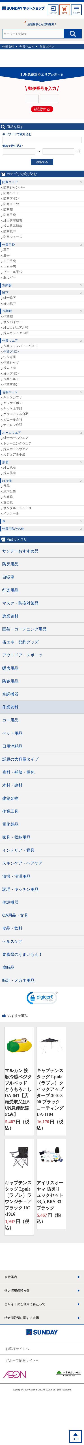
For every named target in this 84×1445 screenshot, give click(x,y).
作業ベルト (11, 379)
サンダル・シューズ (17, 508)
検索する (42, 162)
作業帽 (7, 311)
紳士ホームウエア (15, 438)
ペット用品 (12, 733)
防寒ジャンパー (14, 187)
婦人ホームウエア (15, 449)
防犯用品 (10, 681)
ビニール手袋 (12, 272)
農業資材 (10, 616)
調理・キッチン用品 (20, 889)
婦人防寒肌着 (12, 226)
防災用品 (10, 564)
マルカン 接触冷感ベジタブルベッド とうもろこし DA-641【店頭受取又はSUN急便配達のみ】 (18, 1092)
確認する (42, 109)
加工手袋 (9, 261)
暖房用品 (10, 668)
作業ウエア (26, 46)
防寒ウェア (10, 182)
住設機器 (10, 902)
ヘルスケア (12, 941)
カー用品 (10, 720)
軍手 (6, 250)
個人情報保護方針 (17, 1290)
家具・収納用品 (16, 837)
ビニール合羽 (12, 419)
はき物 (7, 480)
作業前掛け (11, 384)
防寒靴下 (9, 231)
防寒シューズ (12, 237)
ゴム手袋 (9, 266)
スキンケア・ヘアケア (22, 863)
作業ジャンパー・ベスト (20, 346)
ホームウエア (11, 432)
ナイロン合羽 (12, 425)
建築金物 (10, 798)
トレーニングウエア (17, 443)
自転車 (8, 577)
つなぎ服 (9, 357)
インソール (11, 513)
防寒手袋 (9, 215)
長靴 (6, 486)
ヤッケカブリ (12, 397)
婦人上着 (9, 368)
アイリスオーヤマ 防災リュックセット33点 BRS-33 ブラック (50, 1195)
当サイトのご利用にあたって (24, 1304)
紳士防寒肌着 (12, 220)
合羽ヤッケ (10, 392)
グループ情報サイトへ (22, 1360)
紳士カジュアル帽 (15, 327)
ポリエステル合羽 (15, 414)
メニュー (76, 13)
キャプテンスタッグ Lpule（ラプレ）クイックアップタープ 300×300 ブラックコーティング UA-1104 (50, 1092)
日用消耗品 (12, 746)
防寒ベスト (11, 193)
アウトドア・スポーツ (22, 655)
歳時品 (8, 967)
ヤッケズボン (12, 403)
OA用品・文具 (15, 915)
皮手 (6, 255)
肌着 (5, 462)
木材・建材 (12, 785)
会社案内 (10, 1277)
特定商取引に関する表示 (21, 1318)
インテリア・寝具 (18, 850)
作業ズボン (47, 46)
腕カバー (9, 277)
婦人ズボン (11, 373)
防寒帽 (8, 209)
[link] (42, 999)
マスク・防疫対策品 (20, 603)
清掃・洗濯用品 (16, 876)
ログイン (53, 13)
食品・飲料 (12, 928)
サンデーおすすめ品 (20, 551)
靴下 (5, 292)
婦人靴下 (9, 303)
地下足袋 (9, 491)
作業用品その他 (13, 528)
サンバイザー (12, 322)
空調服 (7, 285)
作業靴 (8, 497)
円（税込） (17, 1124)
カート (64, 13)
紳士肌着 (9, 467)
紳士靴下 (9, 298)
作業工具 (10, 811)
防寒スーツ (11, 204)
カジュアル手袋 (14, 454)
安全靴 (8, 502)
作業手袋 (8, 244)
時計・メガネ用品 (18, 980)
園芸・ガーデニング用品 (24, 629)
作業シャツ (11, 362)
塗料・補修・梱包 (18, 772)
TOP (75, 1439)
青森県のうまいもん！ (22, 954)
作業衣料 (8, 46)
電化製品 (10, 824)
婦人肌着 (9, 473)
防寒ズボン (11, 198)
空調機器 (10, 694)
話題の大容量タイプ (20, 759)
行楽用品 (10, 590)
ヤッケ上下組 (12, 408)
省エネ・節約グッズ (20, 642)
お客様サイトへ (17, 1349)
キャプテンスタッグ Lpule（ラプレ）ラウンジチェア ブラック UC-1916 (18, 1198)
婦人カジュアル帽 (15, 333)
